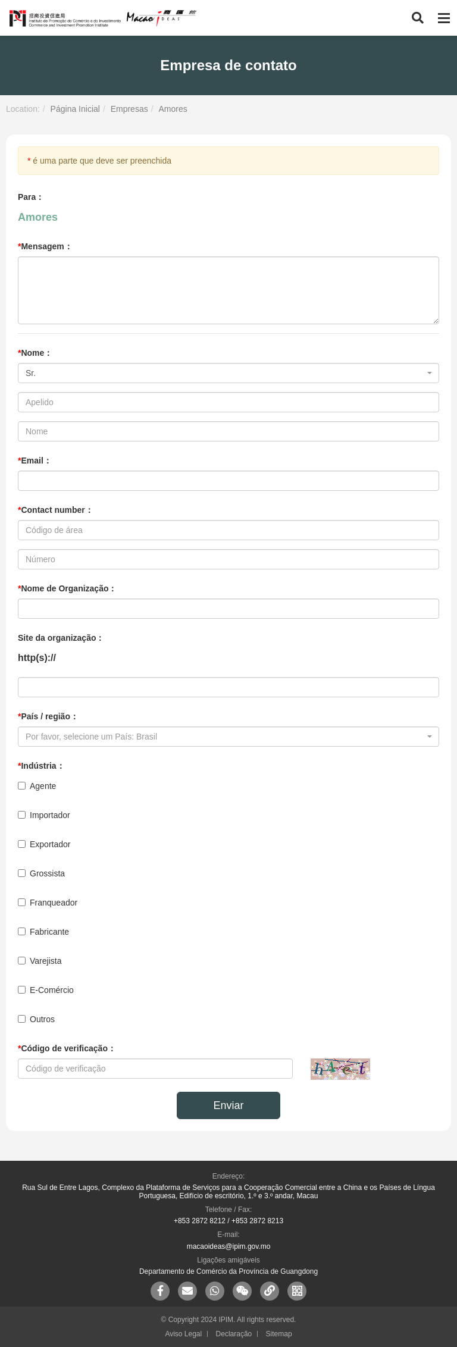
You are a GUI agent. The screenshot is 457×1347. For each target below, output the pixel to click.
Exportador (44, 844)
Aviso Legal (183, 1334)
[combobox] (228, 373)
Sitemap (279, 1334)
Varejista (39, 961)
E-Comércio (46, 990)
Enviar (228, 1105)
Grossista (41, 873)
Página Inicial (75, 109)
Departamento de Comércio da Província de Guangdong (228, 1271)
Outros (36, 1019)
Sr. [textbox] (31, 373)
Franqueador (47, 902)
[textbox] (225, 737)
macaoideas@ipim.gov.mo (229, 1246)
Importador (44, 815)
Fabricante (43, 931)
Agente (37, 786)
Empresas (129, 109)
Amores (172, 109)
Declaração (234, 1334)
